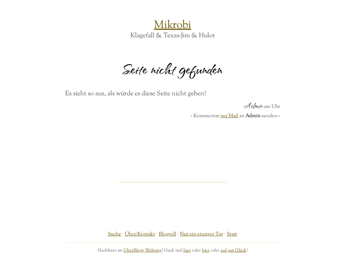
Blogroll (167, 234)
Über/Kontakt (140, 234)
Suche (114, 234)
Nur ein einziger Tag (201, 234)
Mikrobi (172, 25)
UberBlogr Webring (143, 250)
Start (232, 234)
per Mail (229, 116)
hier (187, 250)
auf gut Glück (233, 250)
